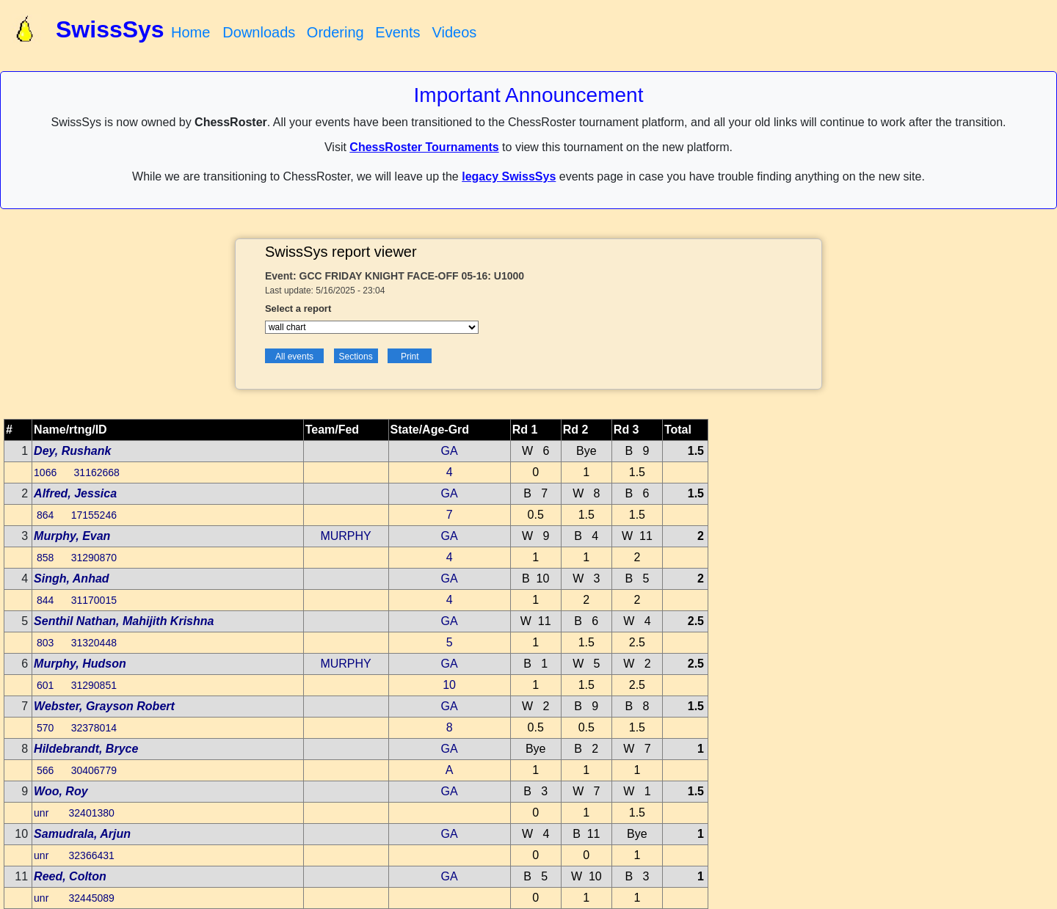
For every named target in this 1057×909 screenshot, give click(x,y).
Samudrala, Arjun (82, 834)
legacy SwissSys (509, 176)
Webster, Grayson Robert (104, 706)
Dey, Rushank (72, 451)
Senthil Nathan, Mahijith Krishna (124, 621)
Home (190, 32)
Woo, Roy (60, 791)
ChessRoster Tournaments (423, 147)
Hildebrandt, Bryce (86, 748)
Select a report (298, 308)
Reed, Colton (70, 876)
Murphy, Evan (72, 536)
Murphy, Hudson (80, 663)
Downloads (258, 32)
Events (397, 32)
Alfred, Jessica (75, 493)
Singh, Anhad (71, 578)
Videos (454, 32)
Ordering (335, 32)
